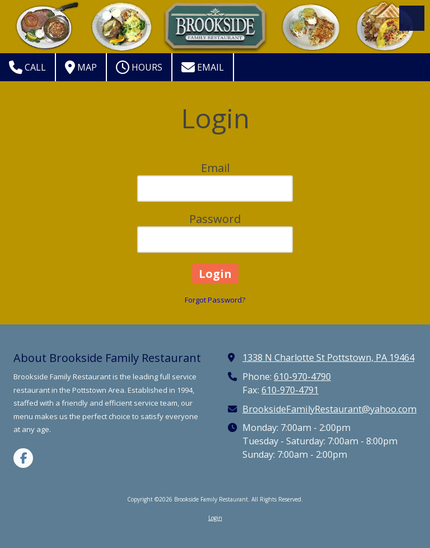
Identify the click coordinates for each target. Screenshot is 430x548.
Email (202, 67)
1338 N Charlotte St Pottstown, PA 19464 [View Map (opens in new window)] (328, 357)
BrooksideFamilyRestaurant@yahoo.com (329, 409)
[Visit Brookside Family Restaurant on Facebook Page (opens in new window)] (23, 458)
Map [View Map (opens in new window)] (81, 67)
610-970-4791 (290, 390)
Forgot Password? (215, 300)
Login (215, 518)
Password (215, 218)
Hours (139, 67)
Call (27, 67)
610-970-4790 (302, 376)
